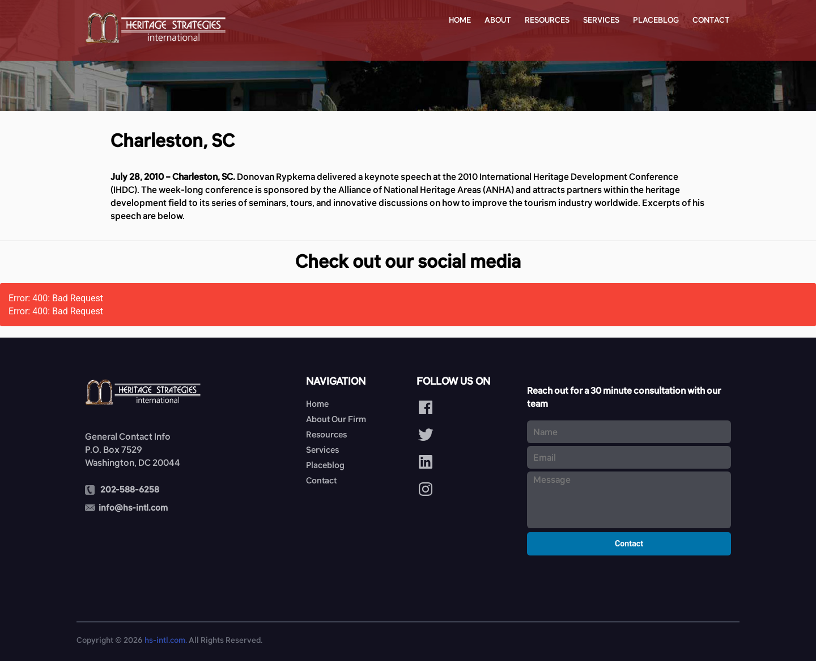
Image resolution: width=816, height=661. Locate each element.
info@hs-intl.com (133, 507)
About (497, 20)
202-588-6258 (129, 489)
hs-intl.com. (165, 640)
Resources (547, 20)
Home (460, 20)
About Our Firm (336, 419)
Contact (711, 20)
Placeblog (656, 20)
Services (601, 20)
